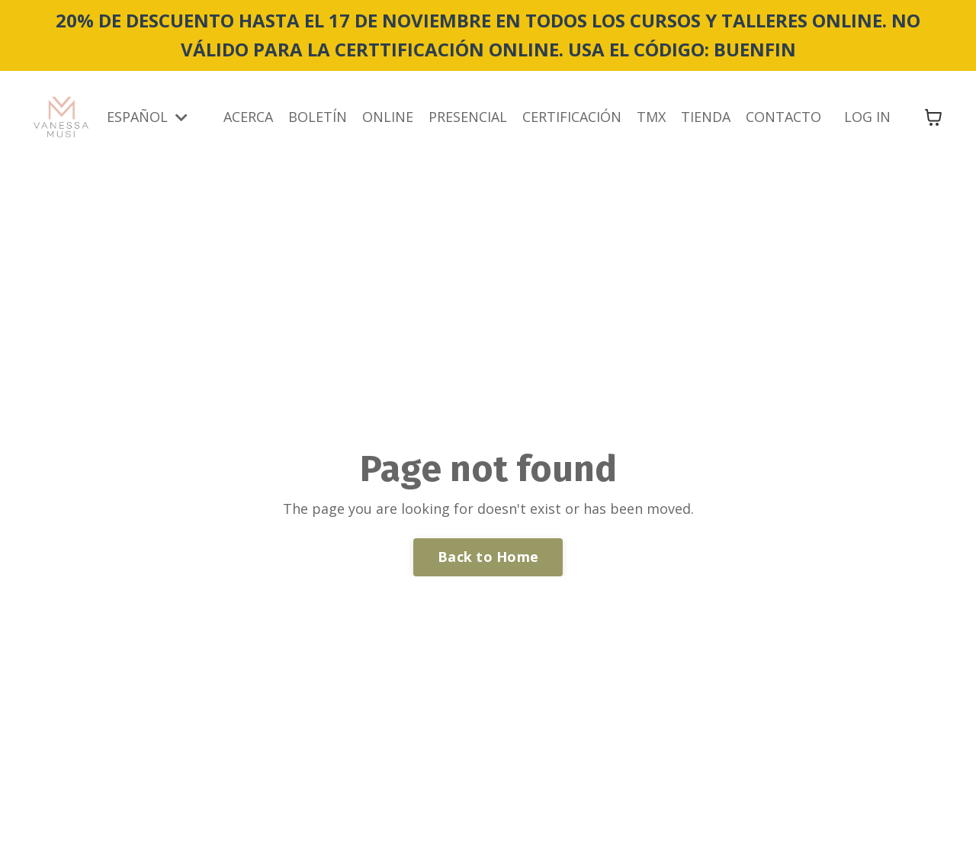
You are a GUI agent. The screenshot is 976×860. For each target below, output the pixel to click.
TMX (651, 117)
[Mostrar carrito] (933, 117)
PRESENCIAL (468, 117)
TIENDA (705, 117)
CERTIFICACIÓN (571, 117)
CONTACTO (783, 117)
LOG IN (867, 117)
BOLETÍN (317, 117)
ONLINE (387, 117)
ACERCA (248, 117)
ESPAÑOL (147, 117)
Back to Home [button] (488, 556)
